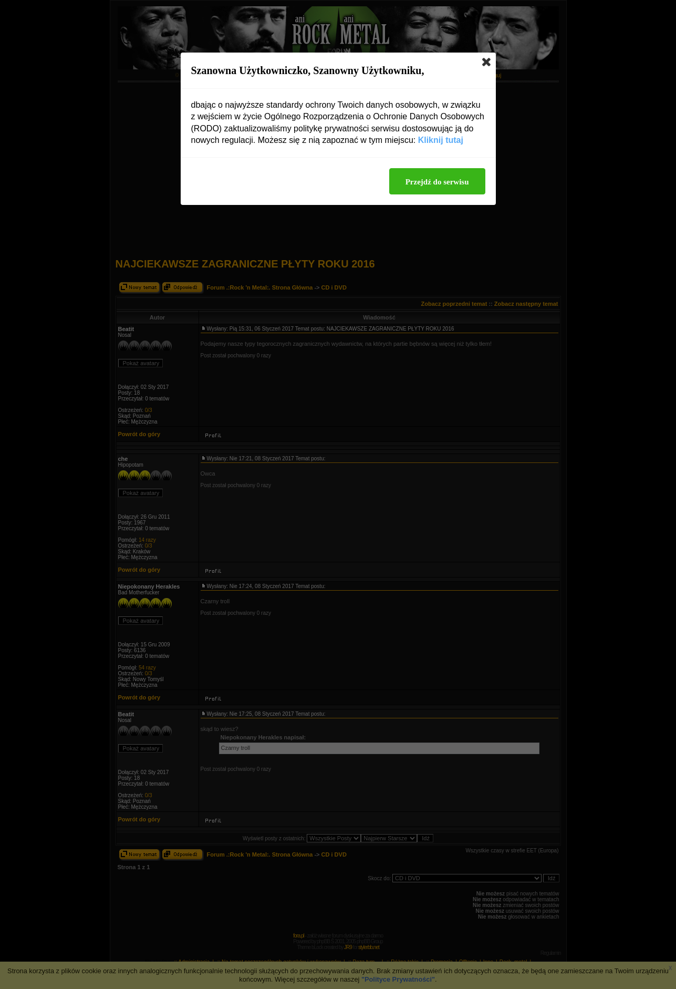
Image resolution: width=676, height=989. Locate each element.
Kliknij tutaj (440, 140)
